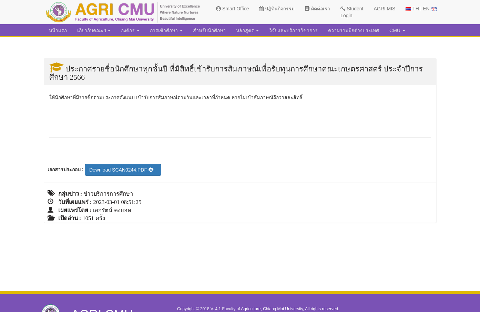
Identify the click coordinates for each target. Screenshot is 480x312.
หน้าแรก (58, 30)
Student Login (351, 12)
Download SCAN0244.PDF (121, 170)
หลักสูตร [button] (247, 30)
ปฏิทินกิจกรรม (277, 8)
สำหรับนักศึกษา (209, 30)
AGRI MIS (384, 8)
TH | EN (421, 8)
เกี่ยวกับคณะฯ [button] (94, 30)
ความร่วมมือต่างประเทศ (353, 30)
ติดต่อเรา (317, 8)
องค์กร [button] (130, 30)
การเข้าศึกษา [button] (166, 30)
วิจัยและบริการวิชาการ (293, 30)
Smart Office (232, 8)
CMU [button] (397, 30)
